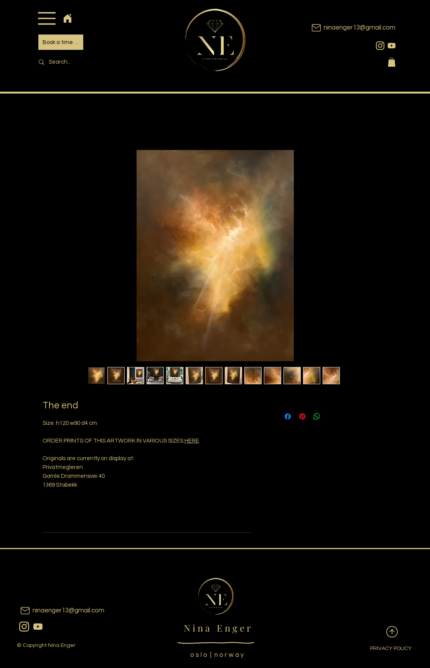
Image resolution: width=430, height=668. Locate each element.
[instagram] (380, 45)
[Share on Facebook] (287, 416)
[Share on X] (331, 416)
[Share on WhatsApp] (316, 416)
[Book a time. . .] (60, 42)
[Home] (67, 18)
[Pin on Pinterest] (302, 416)
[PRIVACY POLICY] (385, 649)
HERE (192, 441)
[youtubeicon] (391, 45)
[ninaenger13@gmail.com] (341, 28)
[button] (47, 18)
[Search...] (87, 62)
